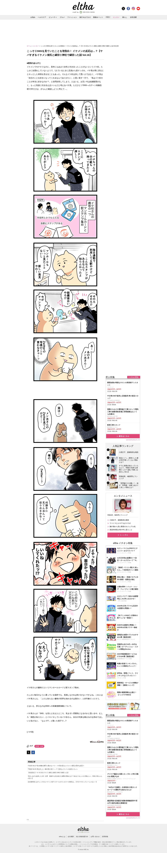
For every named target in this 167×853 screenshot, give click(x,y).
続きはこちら (124, 436)
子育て (108, 17)
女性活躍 (133, 17)
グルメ (62, 17)
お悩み (32, 17)
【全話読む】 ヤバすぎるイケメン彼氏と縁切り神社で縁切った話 (48, 772)
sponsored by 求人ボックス (133, 439)
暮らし (124, 17)
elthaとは (62, 836)
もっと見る (124, 535)
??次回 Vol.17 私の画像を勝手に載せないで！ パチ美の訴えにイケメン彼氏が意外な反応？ (56, 765)
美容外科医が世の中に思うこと (121, 530)
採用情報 (105, 836)
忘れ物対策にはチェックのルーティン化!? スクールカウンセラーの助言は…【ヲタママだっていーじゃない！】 (62, 782)
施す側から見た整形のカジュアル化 (123, 526)
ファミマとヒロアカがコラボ (120, 523)
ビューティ (53, 17)
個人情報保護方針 (82, 836)
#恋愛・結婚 (39, 746)
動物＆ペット (98, 17)
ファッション (72, 17)
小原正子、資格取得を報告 (119, 520)
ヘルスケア (42, 17)
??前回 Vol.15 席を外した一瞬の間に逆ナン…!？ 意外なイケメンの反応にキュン (53, 769)
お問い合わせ (95, 836)
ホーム (29, 46)
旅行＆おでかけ (85, 17)
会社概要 (71, 836)
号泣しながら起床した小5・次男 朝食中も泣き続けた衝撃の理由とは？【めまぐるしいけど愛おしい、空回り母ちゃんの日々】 (65, 777)
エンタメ (116, 17)
